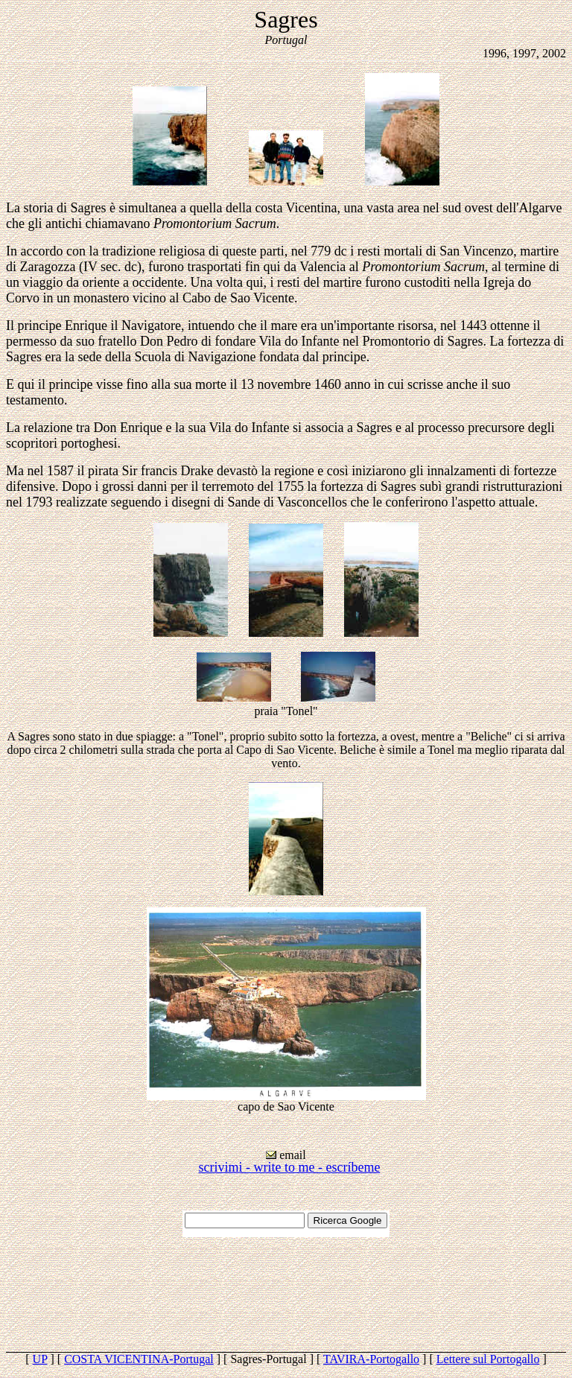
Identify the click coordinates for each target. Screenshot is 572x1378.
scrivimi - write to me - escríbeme (290, 1167)
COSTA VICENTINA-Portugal (139, 1359)
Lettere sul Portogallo (488, 1359)
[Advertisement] (286, 1294)
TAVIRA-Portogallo (371, 1359)
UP (40, 1359)
